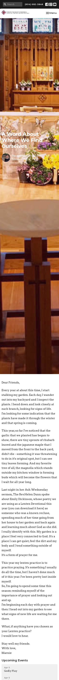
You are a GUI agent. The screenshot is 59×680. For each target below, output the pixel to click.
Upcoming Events (15, 660)
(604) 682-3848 (34, 4)
